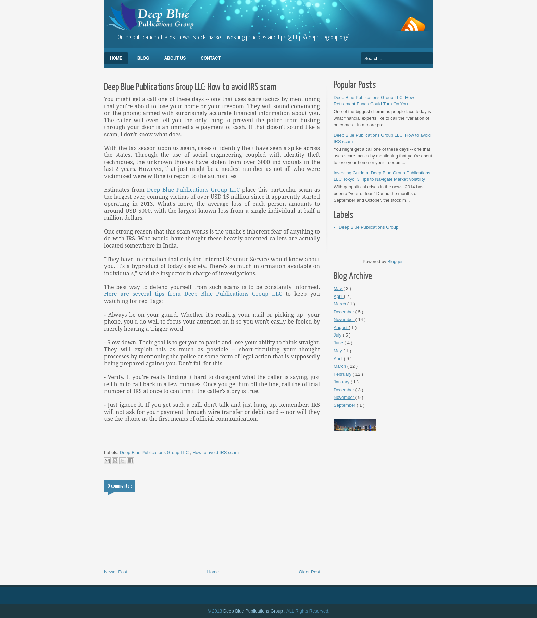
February (343, 374)
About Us (175, 58)
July (338, 335)
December (344, 311)
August (341, 327)
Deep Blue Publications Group (368, 227)
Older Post (309, 572)
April (339, 296)
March (340, 303)
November (344, 319)
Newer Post (115, 572)
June (339, 342)
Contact (211, 58)
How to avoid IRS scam (215, 452)
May (338, 288)
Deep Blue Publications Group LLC (193, 189)
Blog (143, 58)
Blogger (394, 261)
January (342, 381)
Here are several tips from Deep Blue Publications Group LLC (193, 294)
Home (116, 58)
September (345, 405)
